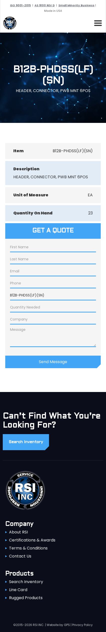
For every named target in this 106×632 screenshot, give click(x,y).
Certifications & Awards (32, 540)
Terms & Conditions (28, 548)
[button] (97, 22)
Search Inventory (26, 582)
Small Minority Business (76, 5)
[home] (8, 23)
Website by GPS (58, 625)
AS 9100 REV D (45, 5)
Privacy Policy (82, 625)
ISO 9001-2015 (20, 5)
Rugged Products (26, 598)
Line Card (18, 590)
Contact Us (20, 556)
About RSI (18, 532)
